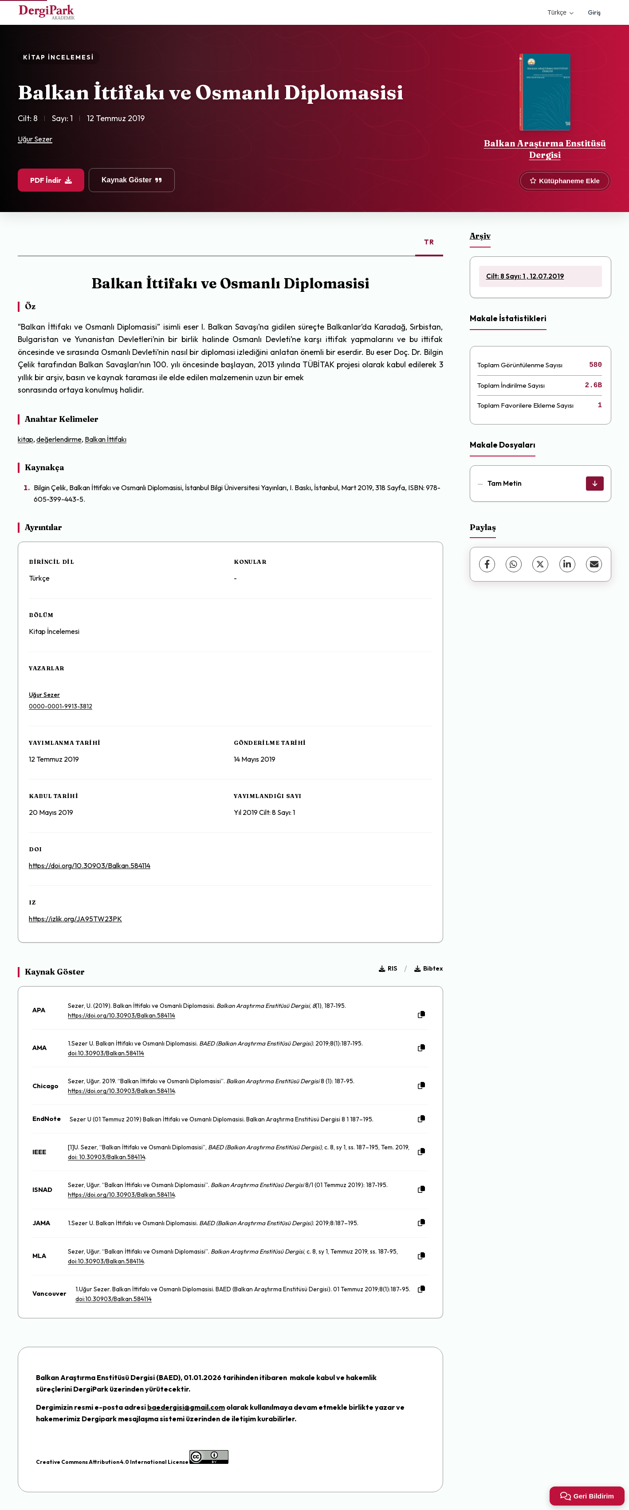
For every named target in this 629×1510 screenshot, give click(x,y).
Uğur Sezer (35, 138)
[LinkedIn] (567, 564)
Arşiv (480, 235)
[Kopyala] (421, 1015)
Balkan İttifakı (105, 439)
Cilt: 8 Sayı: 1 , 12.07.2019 (525, 276)
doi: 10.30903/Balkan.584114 (106, 1157)
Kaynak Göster (132, 180)
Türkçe (560, 12)
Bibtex (428, 968)
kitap (25, 439)
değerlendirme (59, 439)
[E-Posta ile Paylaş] (594, 564)
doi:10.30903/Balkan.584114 (106, 1053)
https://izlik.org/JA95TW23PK (75, 918)
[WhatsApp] (514, 564)
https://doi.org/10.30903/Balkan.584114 (89, 865)
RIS (388, 968)
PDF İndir (51, 180)
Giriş (594, 12)
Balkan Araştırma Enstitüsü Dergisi (545, 149)
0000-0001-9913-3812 (60, 706)
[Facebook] (487, 564)
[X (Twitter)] (540, 564)
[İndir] (595, 483)
